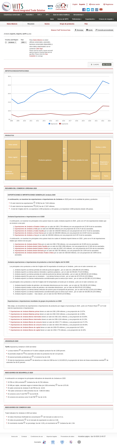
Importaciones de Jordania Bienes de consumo (26, 325)
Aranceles (30, 15)
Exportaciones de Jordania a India (26, 229)
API (47, 15)
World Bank (79, 441)
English (75, 4)
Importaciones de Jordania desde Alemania (29, 250)
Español (82, 4)
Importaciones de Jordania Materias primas (25, 314)
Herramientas (78, 15)
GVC (39, 15)
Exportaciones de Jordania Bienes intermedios (26, 317)
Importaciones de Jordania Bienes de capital (25, 330)
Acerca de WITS (62, 19)
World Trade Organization (70, 441)
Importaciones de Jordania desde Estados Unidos (31, 248)
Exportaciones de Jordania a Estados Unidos (30, 226)
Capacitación (90, 19)
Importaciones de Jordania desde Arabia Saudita (31, 246)
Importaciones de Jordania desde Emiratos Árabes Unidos (34, 253)
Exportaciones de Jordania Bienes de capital (25, 327)
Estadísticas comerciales (13, 15)
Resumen (31, 24)
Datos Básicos (12, 24)
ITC (44, 441)
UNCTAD (53, 441)
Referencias (77, 19)
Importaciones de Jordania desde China (28, 244)
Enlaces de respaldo (106, 19)
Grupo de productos (67, 24)
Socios (47, 24)
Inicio (52, 19)
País (86, 24)
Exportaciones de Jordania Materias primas (25, 311)
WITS (25, 6)
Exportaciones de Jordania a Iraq (26, 235)
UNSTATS (62, 441)
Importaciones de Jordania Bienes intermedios (26, 319)
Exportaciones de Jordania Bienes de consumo (26, 322)
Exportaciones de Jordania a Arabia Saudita (29, 231)
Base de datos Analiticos (61, 15)
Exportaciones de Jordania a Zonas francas (29, 233)
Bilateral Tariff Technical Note (60, 30)
